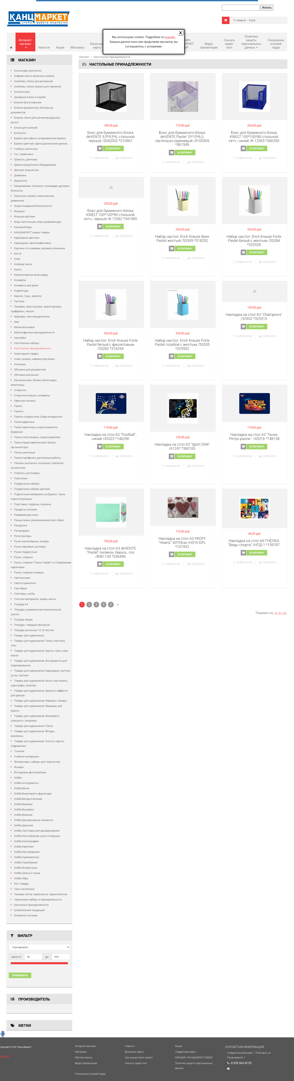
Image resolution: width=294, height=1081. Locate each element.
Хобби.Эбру (21, 878)
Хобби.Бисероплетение (28, 798)
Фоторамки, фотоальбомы (30, 772)
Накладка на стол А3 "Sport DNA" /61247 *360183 (182, 446)
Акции (60, 47)
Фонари (18, 767)
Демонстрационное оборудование (35, 164)
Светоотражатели (25, 583)
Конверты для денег (26, 285)
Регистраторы (22, 536)
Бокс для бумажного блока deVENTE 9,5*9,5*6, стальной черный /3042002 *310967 (110, 136)
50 (279, 613)
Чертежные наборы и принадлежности (38, 899)
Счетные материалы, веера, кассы (35, 599)
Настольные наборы (26, 343)
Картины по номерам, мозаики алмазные (39, 248)
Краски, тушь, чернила (27, 296)
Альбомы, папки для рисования (33, 81)
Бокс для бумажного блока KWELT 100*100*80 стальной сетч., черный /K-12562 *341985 (110, 214)
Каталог (84, 56)
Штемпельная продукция (29, 910)
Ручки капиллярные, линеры (31, 541)
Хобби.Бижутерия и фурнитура (32, 793)
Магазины (77, 47)
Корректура (21, 290)
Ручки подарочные (25, 551)
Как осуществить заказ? (139, 1057)
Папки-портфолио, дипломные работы (37, 457)
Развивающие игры (26, 514)
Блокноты (20, 132)
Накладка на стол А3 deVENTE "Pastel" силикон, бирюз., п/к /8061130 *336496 (110, 552)
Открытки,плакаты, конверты (32, 395)
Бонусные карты (97, 45)
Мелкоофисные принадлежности (34, 332)
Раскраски (20, 525)
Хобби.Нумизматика (26, 857)
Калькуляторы (23, 227)
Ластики (19, 301)
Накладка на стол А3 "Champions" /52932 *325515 (254, 316)
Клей (17, 258)
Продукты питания (25, 509)
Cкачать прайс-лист (229, 44)
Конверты (20, 280)
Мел (16, 321)
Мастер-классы (83, 1057)
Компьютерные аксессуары (31, 274)
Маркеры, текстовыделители (31, 316)
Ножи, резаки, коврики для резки (34, 358)
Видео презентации (209, 45)
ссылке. (170, 37)
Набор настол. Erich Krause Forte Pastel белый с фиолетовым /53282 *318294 (110, 344)
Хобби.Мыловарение (27, 851)
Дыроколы (20, 180)
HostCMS (4, 1056)
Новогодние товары (26, 353)
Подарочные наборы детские (32, 488)
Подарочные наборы (26, 483)
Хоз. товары (21, 883)
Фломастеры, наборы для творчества (37, 761)
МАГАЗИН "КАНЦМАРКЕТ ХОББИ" (194, 1057)
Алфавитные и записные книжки (34, 75)
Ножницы (20, 364)
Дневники (20, 175)
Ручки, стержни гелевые (29, 572)
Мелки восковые (24, 327)
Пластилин (21, 478)
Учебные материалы (26, 756)
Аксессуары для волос (28, 70)
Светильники (22, 577)
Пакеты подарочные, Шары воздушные (38, 416)
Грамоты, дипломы (25, 159)
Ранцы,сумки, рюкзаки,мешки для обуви (39, 520)
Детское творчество (26, 170)
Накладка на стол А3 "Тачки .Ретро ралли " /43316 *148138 (254, 436)
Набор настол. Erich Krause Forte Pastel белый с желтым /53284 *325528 (254, 240)
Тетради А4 (21, 604)
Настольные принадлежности (32, 348)
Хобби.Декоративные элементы (33, 820)
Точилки (19, 751)
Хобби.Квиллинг (24, 846)
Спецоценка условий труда (276, 44)
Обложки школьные (26, 374)
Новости (44, 47)
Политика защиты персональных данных (251, 42)
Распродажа (21, 530)
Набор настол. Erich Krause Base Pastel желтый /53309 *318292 (182, 238)
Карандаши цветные (26, 237)
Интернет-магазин (25, 44)
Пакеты (18, 411)
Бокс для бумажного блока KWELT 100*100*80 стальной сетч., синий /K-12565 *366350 (254, 136)
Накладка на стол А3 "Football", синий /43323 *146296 (110, 436)
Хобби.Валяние (23, 804)
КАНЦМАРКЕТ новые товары (32, 232)
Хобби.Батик (21, 788)
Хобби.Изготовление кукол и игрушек (37, 835)
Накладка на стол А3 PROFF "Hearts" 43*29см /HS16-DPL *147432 (182, 542)
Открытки (20, 390)
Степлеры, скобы (24, 593)
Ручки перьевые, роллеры (30, 546)
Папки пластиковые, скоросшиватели (37, 437)
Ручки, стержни (23, 557)
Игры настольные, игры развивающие (37, 221)
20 (276, 613)
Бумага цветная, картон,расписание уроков (40, 143)
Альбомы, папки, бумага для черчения (37, 86)
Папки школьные (24, 452)
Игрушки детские (24, 216)
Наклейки (20, 337)
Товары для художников (29, 635)
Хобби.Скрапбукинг (26, 862)
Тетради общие (23, 619)
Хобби (18, 777)
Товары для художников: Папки (33, 725)
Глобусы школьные (26, 148)
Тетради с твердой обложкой (32, 624)
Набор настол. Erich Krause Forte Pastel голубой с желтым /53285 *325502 (182, 344)
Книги (17, 269)
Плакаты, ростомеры (27, 473)
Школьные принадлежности (31, 904)
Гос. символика (23, 154)
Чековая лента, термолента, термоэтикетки (40, 894)
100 (284, 613)
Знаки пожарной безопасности (33, 205)
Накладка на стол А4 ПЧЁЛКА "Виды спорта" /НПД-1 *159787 (254, 543)
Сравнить (124, 158)
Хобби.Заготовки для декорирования (37, 830)
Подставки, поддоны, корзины (32, 504)
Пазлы (18, 406)
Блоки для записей (25, 127)
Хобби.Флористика (25, 867)
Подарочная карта (185, 1051)
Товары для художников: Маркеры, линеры (40, 700)
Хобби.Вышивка (24, 809)
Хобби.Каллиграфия (26, 841)
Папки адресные (24, 421)
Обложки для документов (30, 369)
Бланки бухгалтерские (27, 102)
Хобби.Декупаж (23, 825)
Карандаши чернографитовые (32, 243)
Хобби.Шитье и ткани (27, 873)
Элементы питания (25, 915)
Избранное (99, 158)
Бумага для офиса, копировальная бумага (40, 138)
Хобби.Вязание (23, 814)
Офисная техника (24, 400)
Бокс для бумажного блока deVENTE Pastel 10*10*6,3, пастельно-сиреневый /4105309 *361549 (182, 138)
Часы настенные (24, 888)
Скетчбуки (20, 588)
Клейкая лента (23, 264)
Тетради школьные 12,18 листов (34, 630)
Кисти (17, 253)
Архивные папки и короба (30, 97)
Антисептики (22, 91)
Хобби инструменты (26, 783)
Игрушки (19, 211)
